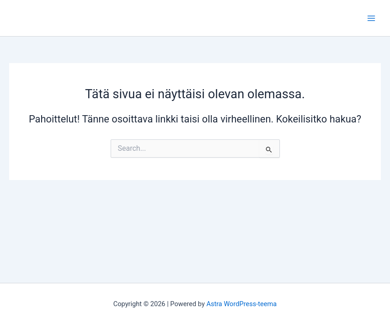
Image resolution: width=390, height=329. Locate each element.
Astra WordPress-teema (241, 304)
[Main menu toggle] (371, 18)
